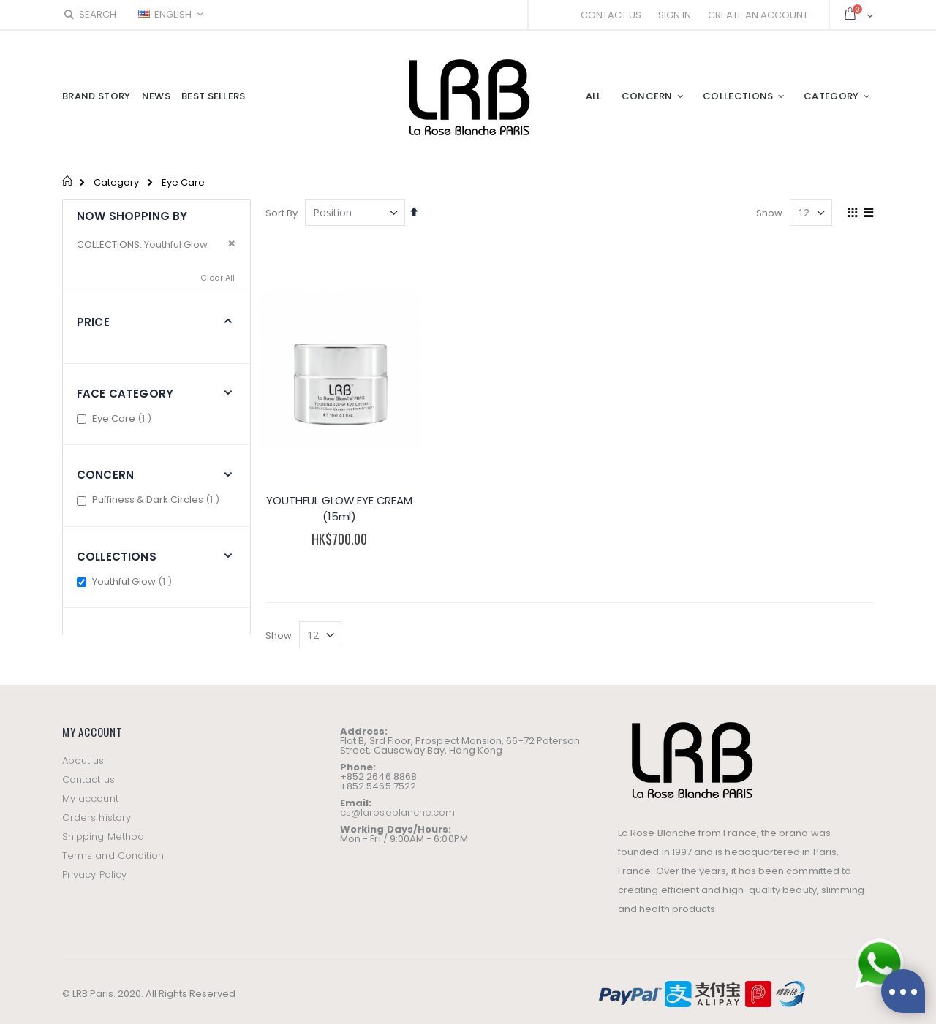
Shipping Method (103, 827)
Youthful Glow (134, 581)
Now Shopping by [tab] (132, 216)
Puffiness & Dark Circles (157, 500)
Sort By (281, 213)
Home (67, 180)
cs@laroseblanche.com (397, 804)
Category (116, 182)
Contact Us (611, 15)
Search (89, 14)
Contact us (88, 770)
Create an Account (758, 15)
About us (83, 751)
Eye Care (123, 418)
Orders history (96, 808)
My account (90, 789)
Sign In (674, 15)
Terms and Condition (113, 846)
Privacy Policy (94, 865)
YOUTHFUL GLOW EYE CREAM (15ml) (336, 499)
